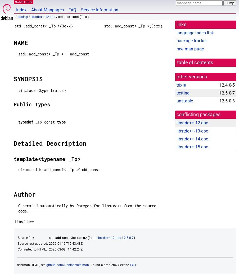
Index (21, 9)
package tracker (192, 40)
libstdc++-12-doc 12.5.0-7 (115, 238)
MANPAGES (23, 2)
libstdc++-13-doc (192, 131)
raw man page (190, 48)
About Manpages (47, 9)
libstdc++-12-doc (43, 17)
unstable (185, 100)
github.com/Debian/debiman (67, 265)
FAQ (72, 9)
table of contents (195, 62)
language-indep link (195, 32)
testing (23, 17)
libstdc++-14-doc (192, 138)
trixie (181, 85)
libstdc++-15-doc (192, 146)
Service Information (99, 9)
